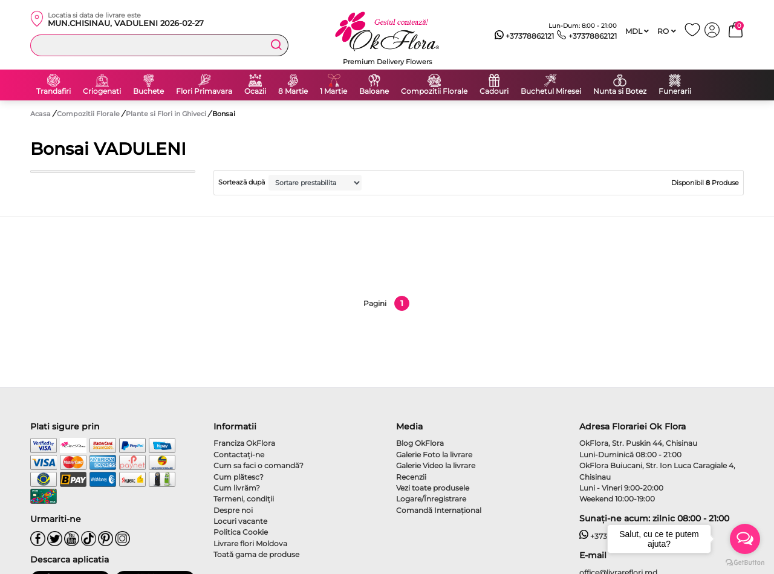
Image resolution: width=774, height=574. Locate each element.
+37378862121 (524, 36)
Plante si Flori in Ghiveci (167, 113)
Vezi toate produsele (432, 487)
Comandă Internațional (438, 510)
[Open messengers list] (745, 539)
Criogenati (102, 91)
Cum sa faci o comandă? (258, 465)
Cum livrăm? (236, 487)
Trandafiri (53, 91)
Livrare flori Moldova (250, 543)
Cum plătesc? (238, 476)
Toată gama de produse (256, 554)
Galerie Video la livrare (435, 465)
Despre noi (233, 510)
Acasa (40, 113)
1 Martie (333, 91)
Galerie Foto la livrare (434, 454)
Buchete (148, 91)
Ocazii (255, 91)
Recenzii (411, 476)
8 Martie (293, 91)
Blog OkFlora (420, 443)
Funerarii (675, 91)
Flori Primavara (204, 91)
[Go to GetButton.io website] (745, 562)
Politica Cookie (240, 531)
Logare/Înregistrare (431, 498)
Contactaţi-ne (238, 454)
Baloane (374, 91)
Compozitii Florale (434, 91)
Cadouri (494, 91)
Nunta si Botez (619, 91)
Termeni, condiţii (243, 498)
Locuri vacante (240, 521)
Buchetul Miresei (551, 91)
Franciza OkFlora (244, 443)
